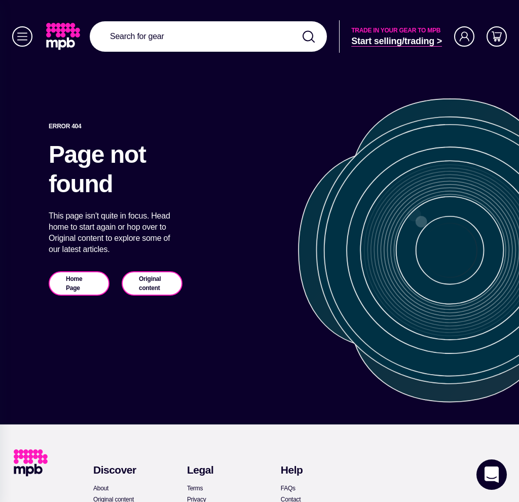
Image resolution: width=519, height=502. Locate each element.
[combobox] (208, 36)
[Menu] (22, 36)
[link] (64, 36)
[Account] (464, 36)
